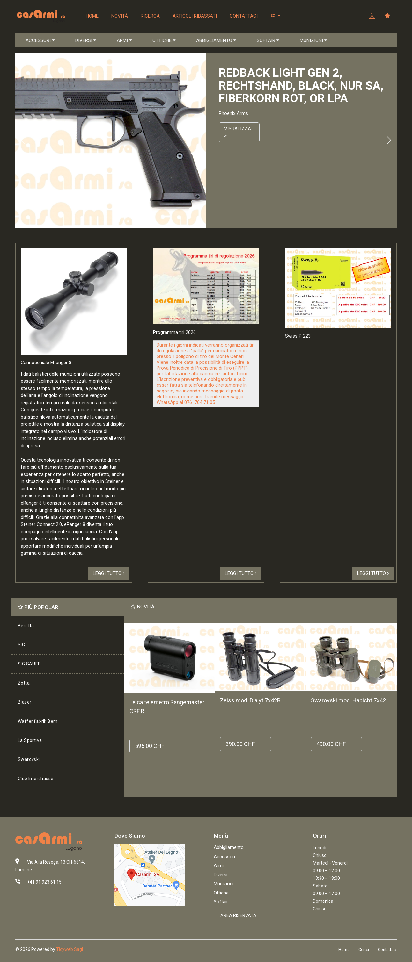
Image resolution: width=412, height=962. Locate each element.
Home (92, 16)
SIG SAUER (29, 663)
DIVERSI (85, 40)
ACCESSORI (40, 40)
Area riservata (238, 915)
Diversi (220, 875)
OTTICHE (164, 40)
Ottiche (221, 893)
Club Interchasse (35, 778)
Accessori (224, 856)
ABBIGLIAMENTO (216, 40)
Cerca (363, 949)
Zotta (24, 683)
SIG (21, 644)
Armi (219, 865)
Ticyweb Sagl (69, 949)
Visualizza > (237, 132)
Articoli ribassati (195, 16)
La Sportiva (30, 740)
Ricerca (150, 16)
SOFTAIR (268, 40)
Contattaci (244, 16)
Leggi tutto (108, 573)
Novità (119, 16)
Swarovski (29, 759)
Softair (221, 902)
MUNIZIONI (313, 40)
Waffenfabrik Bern (38, 721)
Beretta (26, 625)
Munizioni (223, 884)
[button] (275, 16)
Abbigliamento (229, 847)
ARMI (124, 40)
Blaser (24, 702)
